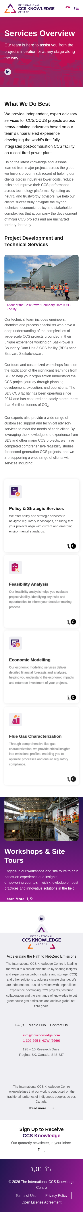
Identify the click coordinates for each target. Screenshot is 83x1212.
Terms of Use (26, 1195)
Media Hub (37, 1025)
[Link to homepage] (29, 8)
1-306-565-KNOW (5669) (41, 1040)
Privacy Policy (56, 1195)
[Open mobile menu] (76, 8)
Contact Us (59, 1025)
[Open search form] (67, 8)
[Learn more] (41, 522)
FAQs (19, 1025)
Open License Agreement (41, 1202)
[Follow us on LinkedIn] (36, 1169)
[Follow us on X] (48, 1169)
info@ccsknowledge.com (41, 1035)
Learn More (18, 899)
